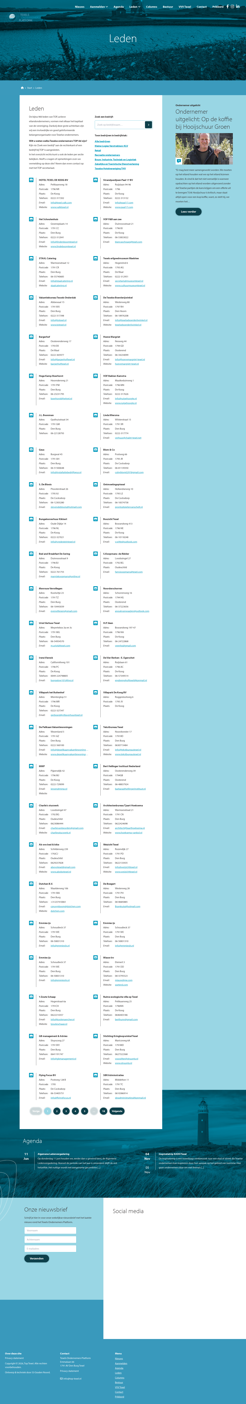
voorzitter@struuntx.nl (126, 1058)
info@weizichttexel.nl (126, 867)
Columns (151, 6)
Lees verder (188, 211)
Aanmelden (97, 6)
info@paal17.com (124, 202)
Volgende (117, 1111)
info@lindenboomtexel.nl (64, 241)
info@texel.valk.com (61, 202)
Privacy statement (14, 1358)
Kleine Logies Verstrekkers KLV (111, 145)
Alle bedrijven (102, 141)
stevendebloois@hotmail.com (66, 507)
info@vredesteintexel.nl (63, 541)
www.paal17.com (124, 207)
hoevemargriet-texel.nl (127, 363)
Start (26, 87)
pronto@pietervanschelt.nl (129, 507)
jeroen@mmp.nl (59, 788)
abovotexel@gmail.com (63, 867)
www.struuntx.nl (123, 1063)
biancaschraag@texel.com (128, 241)
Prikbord (218, 6)
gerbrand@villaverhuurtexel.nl (67, 715)
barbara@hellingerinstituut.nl (130, 788)
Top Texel (29, 1363)
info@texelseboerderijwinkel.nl (131, 320)
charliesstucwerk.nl (61, 832)
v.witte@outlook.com (126, 541)
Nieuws (79, 6)
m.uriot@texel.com (60, 645)
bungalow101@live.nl (62, 680)
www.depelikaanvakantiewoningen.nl (69, 754)
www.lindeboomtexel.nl (63, 246)
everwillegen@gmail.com (64, 611)
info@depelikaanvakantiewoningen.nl (69, 749)
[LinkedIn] (237, 6)
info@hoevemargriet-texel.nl (130, 359)
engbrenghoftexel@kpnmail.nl (131, 680)
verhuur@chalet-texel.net (128, 437)
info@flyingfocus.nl (61, 1097)
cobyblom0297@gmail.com (129, 472)
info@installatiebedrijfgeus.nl (66, 472)
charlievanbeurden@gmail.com (67, 828)
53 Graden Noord (41, 1372)
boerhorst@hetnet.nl (61, 398)
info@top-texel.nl (72, 1378)
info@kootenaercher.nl (63, 1019)
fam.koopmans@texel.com (129, 571)
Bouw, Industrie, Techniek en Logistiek (115, 159)
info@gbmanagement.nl (63, 1058)
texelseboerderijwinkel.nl (128, 324)
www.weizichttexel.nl (126, 871)
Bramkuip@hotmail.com (127, 906)
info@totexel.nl (59, 320)
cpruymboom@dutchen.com (66, 906)
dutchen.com (57, 910)
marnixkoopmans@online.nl (65, 576)
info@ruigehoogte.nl (126, 398)
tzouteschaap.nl (59, 1023)
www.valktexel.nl (60, 207)
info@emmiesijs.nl (60, 945)
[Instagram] (232, 6)
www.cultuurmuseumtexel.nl (130, 285)
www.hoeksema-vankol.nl (128, 832)
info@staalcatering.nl (62, 280)
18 (103, 1111)
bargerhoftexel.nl (60, 363)
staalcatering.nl (59, 285)
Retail (98, 150)
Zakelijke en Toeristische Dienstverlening (117, 163)
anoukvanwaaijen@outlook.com (132, 611)
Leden (133, 6)
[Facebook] (227, 6)
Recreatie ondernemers (107, 155)
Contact (202, 6)
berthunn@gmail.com (126, 1019)
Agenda (119, 6)
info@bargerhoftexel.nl (63, 359)
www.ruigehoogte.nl (126, 403)
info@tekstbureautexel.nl (128, 749)
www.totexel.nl (58, 324)
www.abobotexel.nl (61, 871)
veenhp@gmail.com (125, 645)
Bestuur (168, 6)
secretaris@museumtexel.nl (129, 280)
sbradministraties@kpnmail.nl (130, 1097)
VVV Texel (185, 6)
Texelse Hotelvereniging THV (110, 168)
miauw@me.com (123, 980)
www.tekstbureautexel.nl (128, 754)
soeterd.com (121, 984)
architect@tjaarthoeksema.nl (130, 828)
